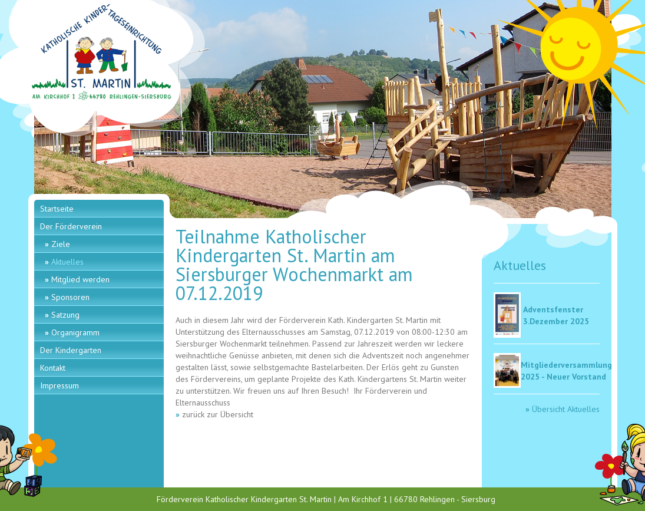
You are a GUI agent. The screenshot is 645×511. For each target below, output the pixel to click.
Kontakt (52, 367)
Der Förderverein (71, 226)
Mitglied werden (80, 279)
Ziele (60, 244)
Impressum (59, 385)
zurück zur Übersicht (217, 414)
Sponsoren (70, 297)
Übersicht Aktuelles (566, 409)
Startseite (57, 208)
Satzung (65, 314)
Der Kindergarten (70, 350)
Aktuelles (67, 261)
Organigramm (75, 332)
